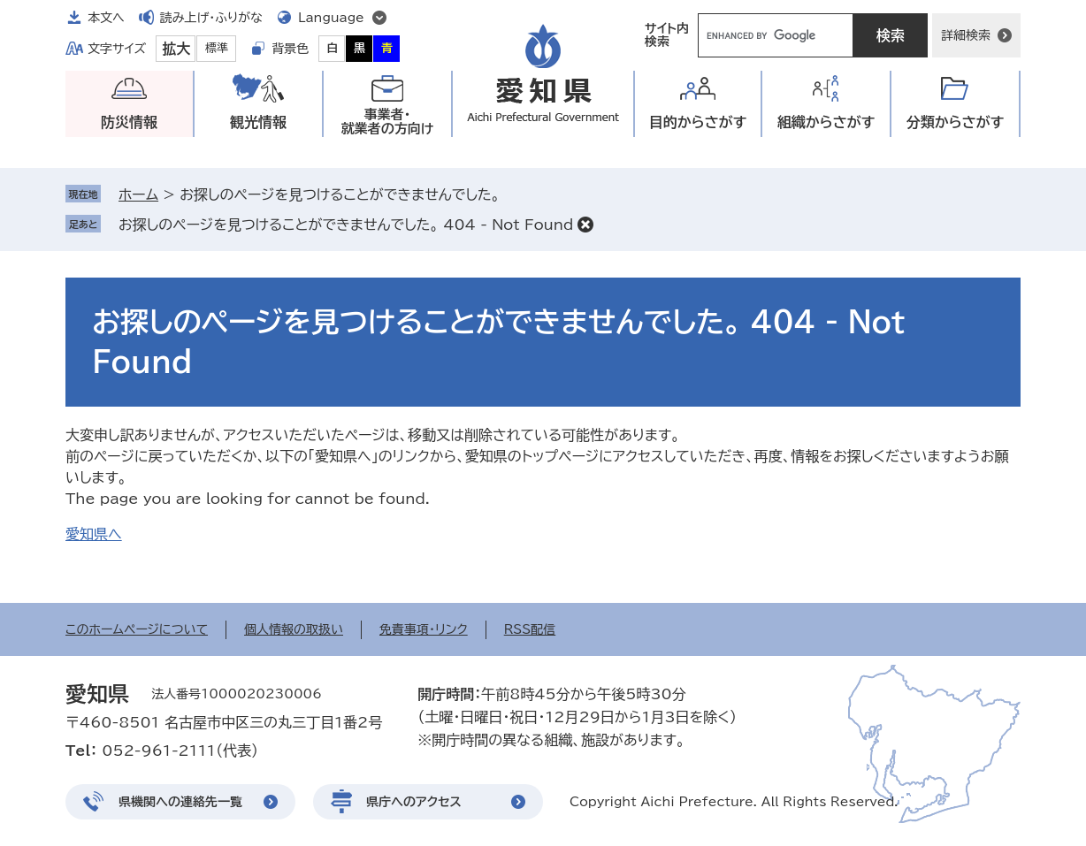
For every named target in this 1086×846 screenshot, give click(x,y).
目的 (698, 122)
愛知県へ (93, 534)
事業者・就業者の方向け (387, 121)
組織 (826, 122)
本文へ (106, 17)
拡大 (176, 49)
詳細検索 (965, 35)
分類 (955, 122)
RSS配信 (530, 629)
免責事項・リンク (423, 629)
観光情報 (258, 122)
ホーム (138, 194)
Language (331, 17)
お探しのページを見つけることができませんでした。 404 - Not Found (346, 224)
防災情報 (129, 122)
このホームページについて (136, 629)
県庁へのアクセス (414, 802)
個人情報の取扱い (293, 629)
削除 (585, 224)
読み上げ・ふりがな (211, 17)
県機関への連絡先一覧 (180, 802)
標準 (216, 48)
